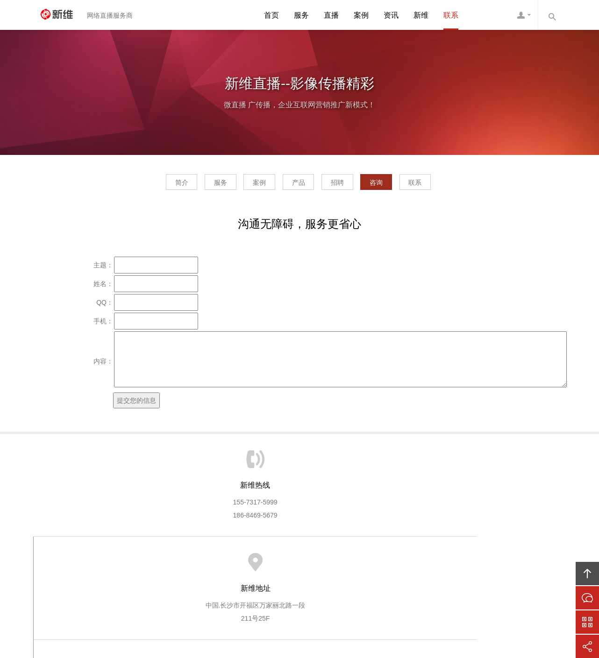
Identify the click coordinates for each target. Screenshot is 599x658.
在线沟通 (587, 597)
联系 (450, 15)
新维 (421, 15)
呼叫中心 (337, 565)
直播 (331, 15)
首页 (271, 15)
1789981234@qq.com (477, 521)
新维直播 (61, 14)
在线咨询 (375, 565)
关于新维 (144, 565)
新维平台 (260, 565)
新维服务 (183, 565)
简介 (141, 185)
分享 (587, 646)
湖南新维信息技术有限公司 (323, 602)
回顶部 (587, 573)
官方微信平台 (587, 622)
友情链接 (491, 565)
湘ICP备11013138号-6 (337, 615)
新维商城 (298, 565)
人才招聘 (414, 565)
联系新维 (452, 565)
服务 (301, 15)
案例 (361, 15)
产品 (298, 185)
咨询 (402, 185)
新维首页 (106, 565)
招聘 (350, 185)
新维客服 (524, 15)
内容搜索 (552, 15)
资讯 (391, 15)
